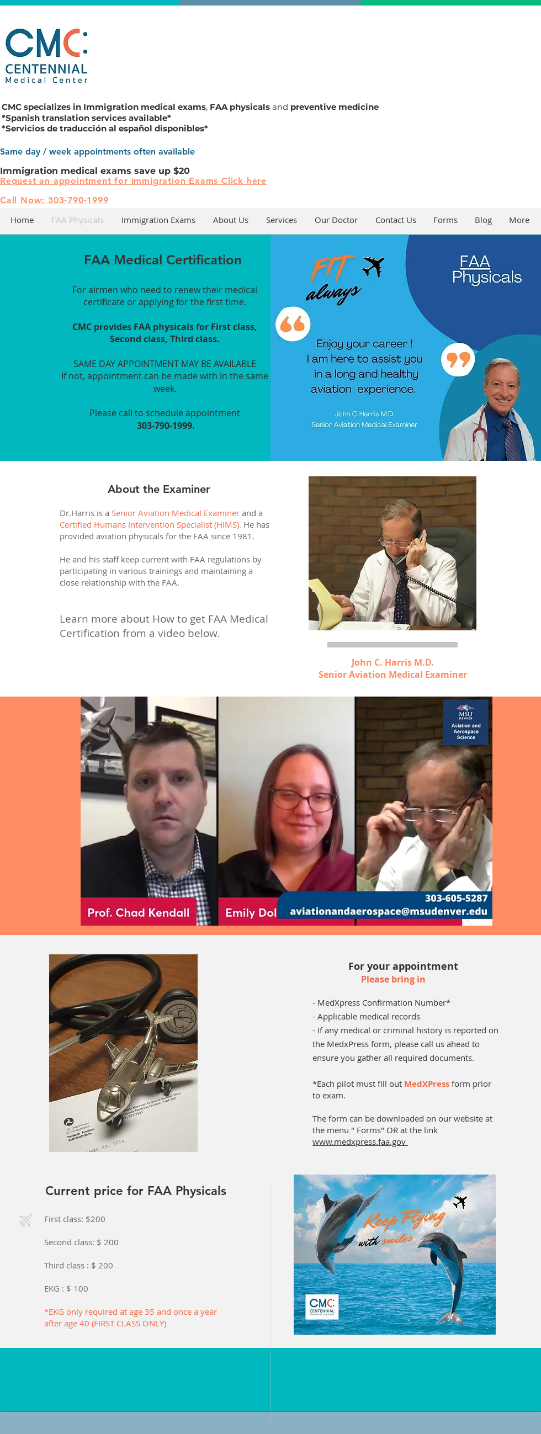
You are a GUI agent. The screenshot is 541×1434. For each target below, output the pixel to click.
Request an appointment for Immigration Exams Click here (133, 181)
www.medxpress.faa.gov (360, 1141)
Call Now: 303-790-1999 (54, 200)
